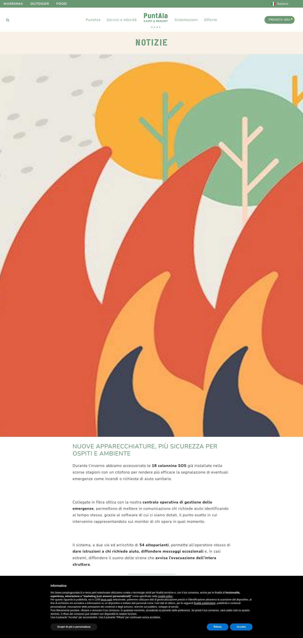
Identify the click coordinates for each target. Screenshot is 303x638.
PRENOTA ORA (280, 20)
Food (61, 3)
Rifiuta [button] (217, 626)
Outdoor (39, 3)
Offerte (210, 20)
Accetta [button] (241, 626)
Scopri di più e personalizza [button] (73, 626)
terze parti (106, 599)
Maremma (13, 3)
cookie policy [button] (165, 596)
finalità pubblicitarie (204, 603)
